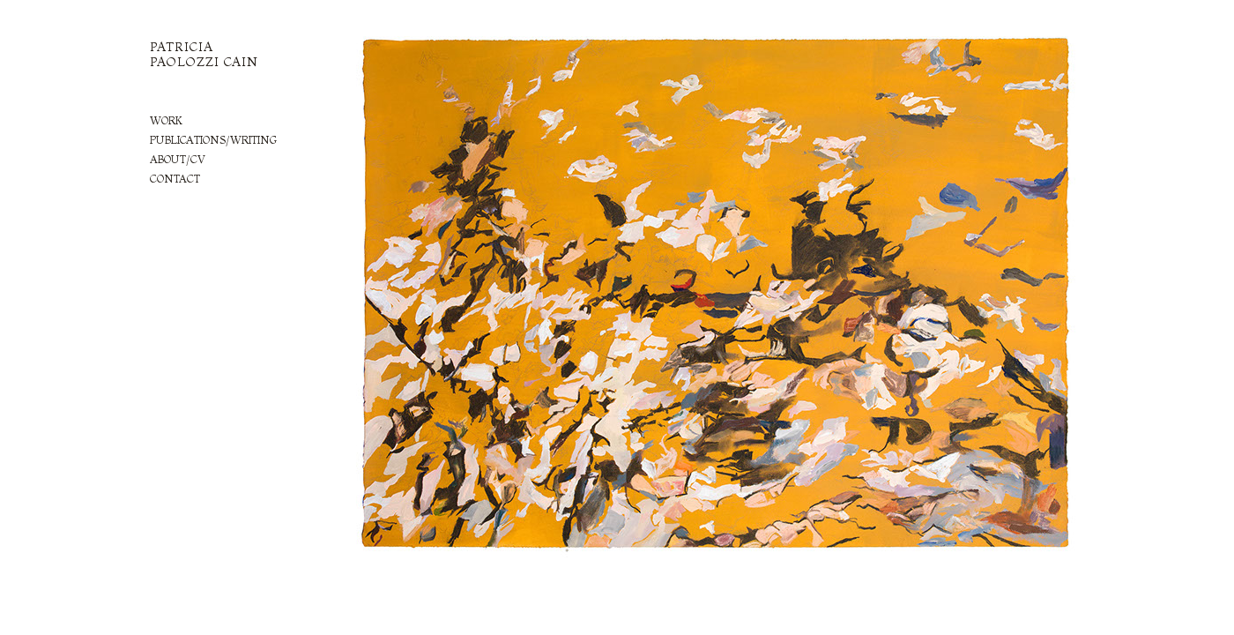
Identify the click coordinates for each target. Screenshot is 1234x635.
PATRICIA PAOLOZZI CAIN (204, 54)
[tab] (243, 121)
